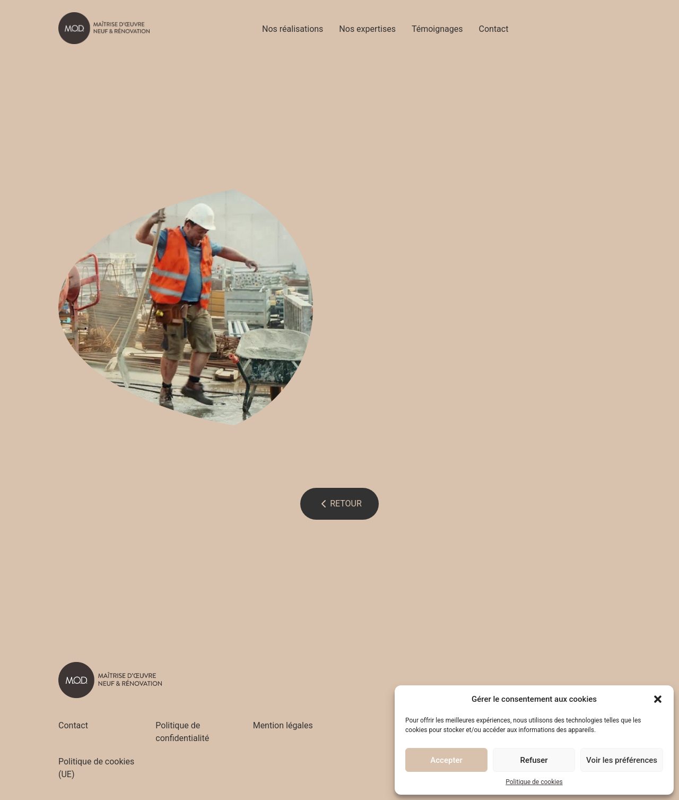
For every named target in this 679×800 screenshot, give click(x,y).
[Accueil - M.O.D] (104, 28)
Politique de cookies (534, 782)
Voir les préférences (621, 760)
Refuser (533, 760)
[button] (657, 699)
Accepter (446, 760)
